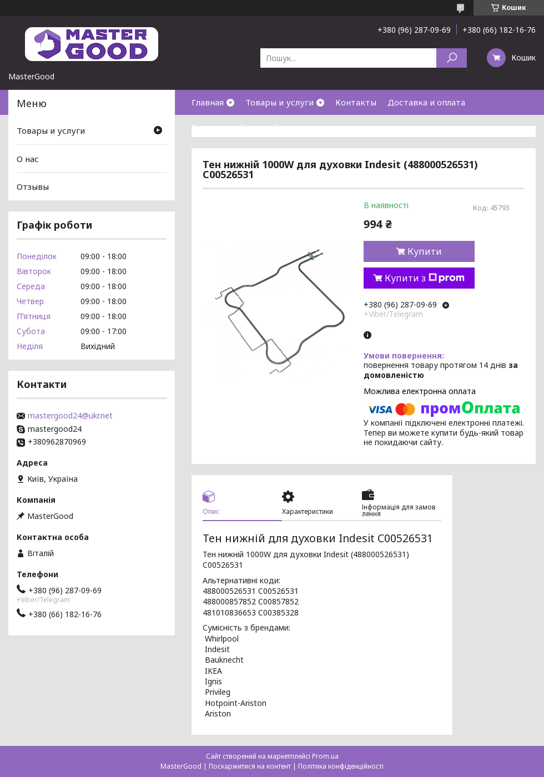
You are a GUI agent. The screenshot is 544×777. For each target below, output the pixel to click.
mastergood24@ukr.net (70, 416)
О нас (284, 127)
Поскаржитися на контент (250, 766)
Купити (424, 251)
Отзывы (33, 186)
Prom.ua (325, 756)
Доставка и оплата (426, 102)
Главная (208, 102)
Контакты (355, 102)
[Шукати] (451, 58)
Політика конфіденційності (341, 766)
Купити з (425, 278)
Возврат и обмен (226, 127)
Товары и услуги (279, 102)
